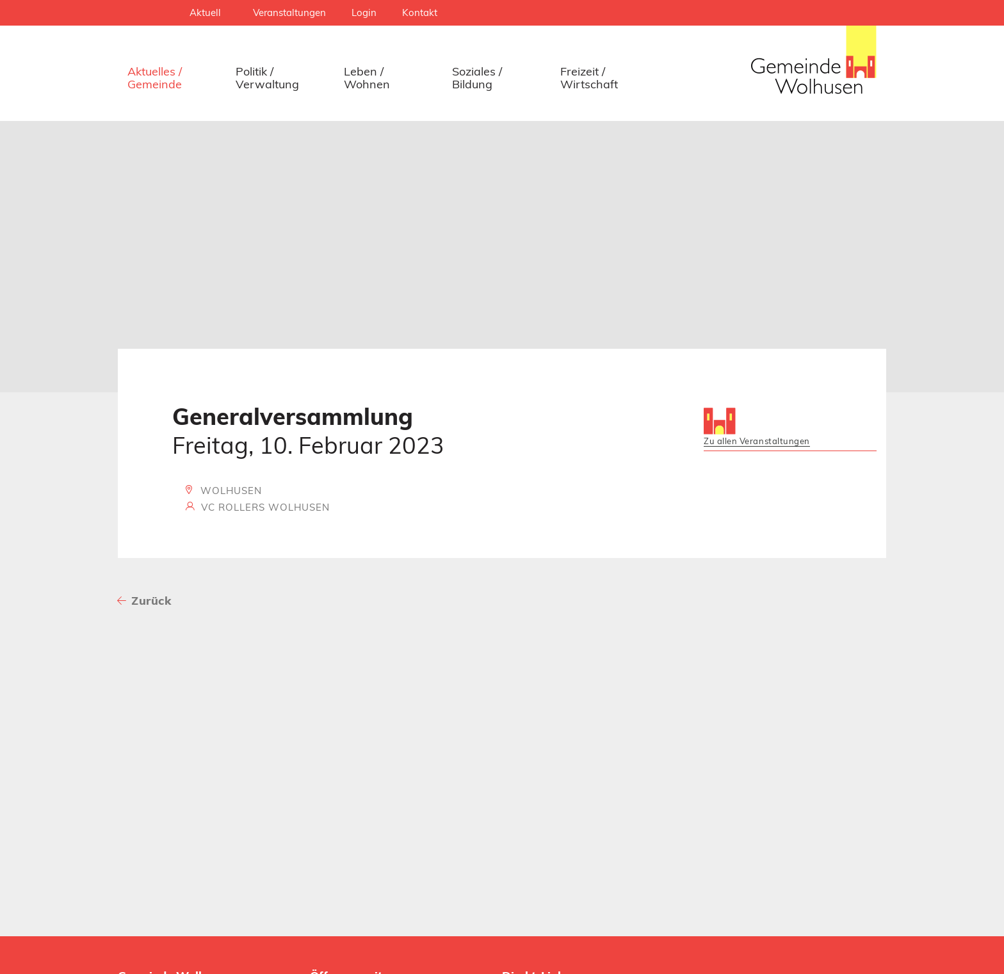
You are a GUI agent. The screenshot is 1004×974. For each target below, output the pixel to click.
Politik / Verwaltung (267, 78)
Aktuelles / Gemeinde (154, 78)
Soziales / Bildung (477, 78)
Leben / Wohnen (367, 78)
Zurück (151, 600)
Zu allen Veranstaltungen (757, 441)
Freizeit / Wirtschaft (589, 78)
